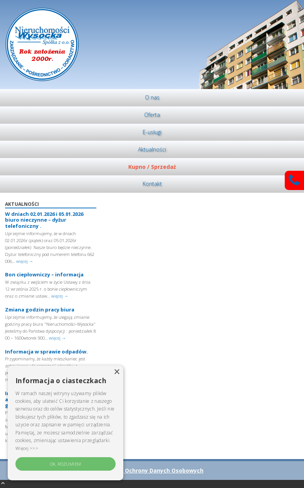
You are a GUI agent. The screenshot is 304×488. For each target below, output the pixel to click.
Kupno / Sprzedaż (152, 166)
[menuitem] (152, 97)
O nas (152, 97)
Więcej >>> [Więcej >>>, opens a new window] (26, 448)
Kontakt (152, 183)
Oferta (152, 114)
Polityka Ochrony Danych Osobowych (152, 470)
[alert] (65, 422)
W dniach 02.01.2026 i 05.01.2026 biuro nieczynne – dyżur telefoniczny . (44, 219)
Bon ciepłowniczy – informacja (44, 274)
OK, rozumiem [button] (65, 464)
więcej (24, 261)
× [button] (116, 372)
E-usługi (152, 132)
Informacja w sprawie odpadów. (46, 351)
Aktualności (152, 149)
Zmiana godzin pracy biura (39, 309)
